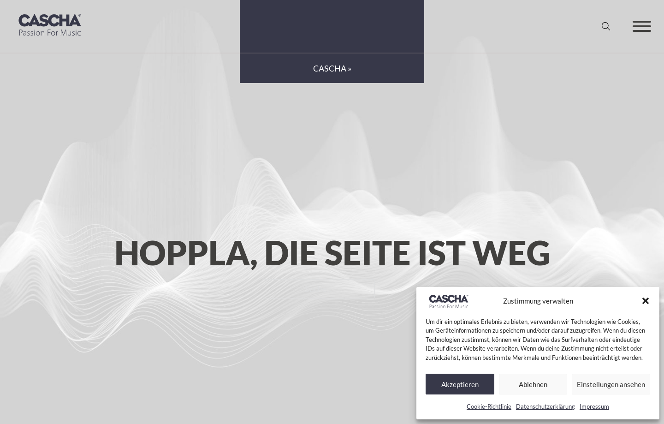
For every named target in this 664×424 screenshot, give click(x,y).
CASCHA (329, 68)
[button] (645, 300)
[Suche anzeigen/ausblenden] (606, 26)
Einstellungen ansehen (611, 384)
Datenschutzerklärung (545, 406)
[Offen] (642, 26)
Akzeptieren (460, 384)
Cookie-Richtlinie (489, 406)
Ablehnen (533, 384)
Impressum (594, 406)
